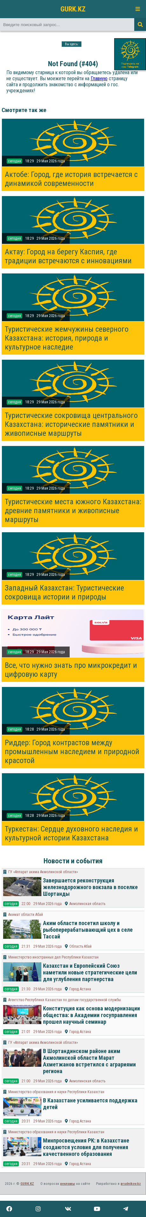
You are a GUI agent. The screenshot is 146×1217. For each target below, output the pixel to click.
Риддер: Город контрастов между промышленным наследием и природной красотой (72, 751)
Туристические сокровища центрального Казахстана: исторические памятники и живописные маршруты (71, 424)
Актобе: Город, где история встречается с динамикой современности (71, 179)
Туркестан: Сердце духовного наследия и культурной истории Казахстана (71, 833)
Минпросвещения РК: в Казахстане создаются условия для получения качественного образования (86, 1147)
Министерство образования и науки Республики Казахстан (56, 1092)
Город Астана (80, 989)
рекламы (67, 1184)
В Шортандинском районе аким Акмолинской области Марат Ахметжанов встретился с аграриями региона (89, 1061)
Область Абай (80, 946)
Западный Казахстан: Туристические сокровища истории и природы (64, 592)
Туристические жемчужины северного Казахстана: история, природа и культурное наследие (67, 338)
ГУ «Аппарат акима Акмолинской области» (43, 872)
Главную (99, 78)
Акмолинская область (87, 904)
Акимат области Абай (25, 914)
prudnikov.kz (131, 1184)
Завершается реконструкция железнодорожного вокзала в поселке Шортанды (90, 887)
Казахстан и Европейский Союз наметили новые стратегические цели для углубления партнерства (90, 972)
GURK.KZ (73, 9)
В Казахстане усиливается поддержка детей (90, 1103)
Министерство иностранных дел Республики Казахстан (53, 957)
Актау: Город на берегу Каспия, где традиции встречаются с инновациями (68, 256)
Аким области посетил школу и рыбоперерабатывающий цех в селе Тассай (88, 930)
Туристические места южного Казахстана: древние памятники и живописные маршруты (73, 510)
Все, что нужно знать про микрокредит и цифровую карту (71, 670)
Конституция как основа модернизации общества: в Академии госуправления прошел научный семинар (91, 1015)
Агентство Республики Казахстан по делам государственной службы (64, 1000)
